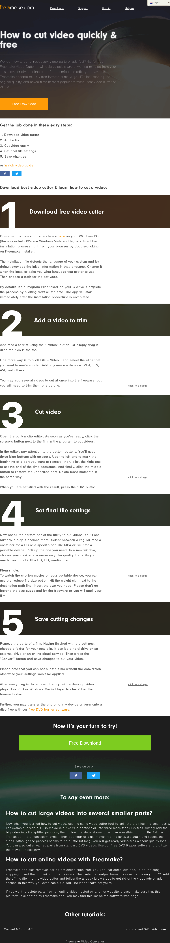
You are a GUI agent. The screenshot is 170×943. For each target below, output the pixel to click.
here (61, 236)
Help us (129, 8)
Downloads (57, 8)
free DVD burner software (49, 710)
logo (17, 7)
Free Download (24, 104)
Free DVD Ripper (123, 846)
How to (106, 8)
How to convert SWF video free (144, 929)
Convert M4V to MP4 (19, 929)
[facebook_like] (5, 173)
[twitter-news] (93, 775)
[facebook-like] (76, 775)
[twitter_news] (16, 173)
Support (83, 8)
